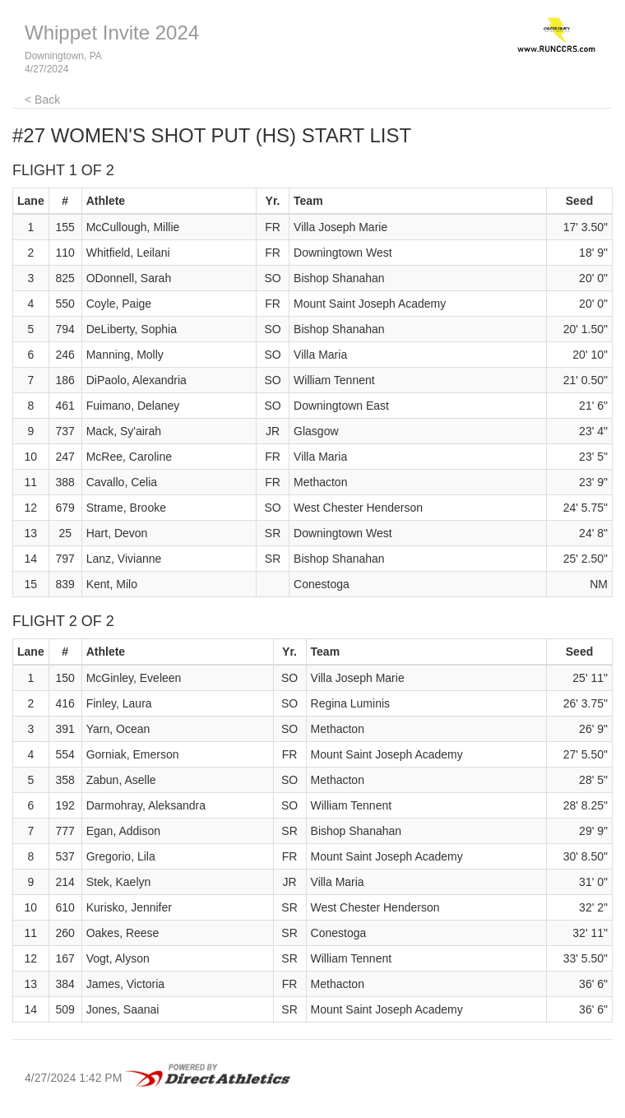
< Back (42, 99)
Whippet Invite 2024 (112, 32)
